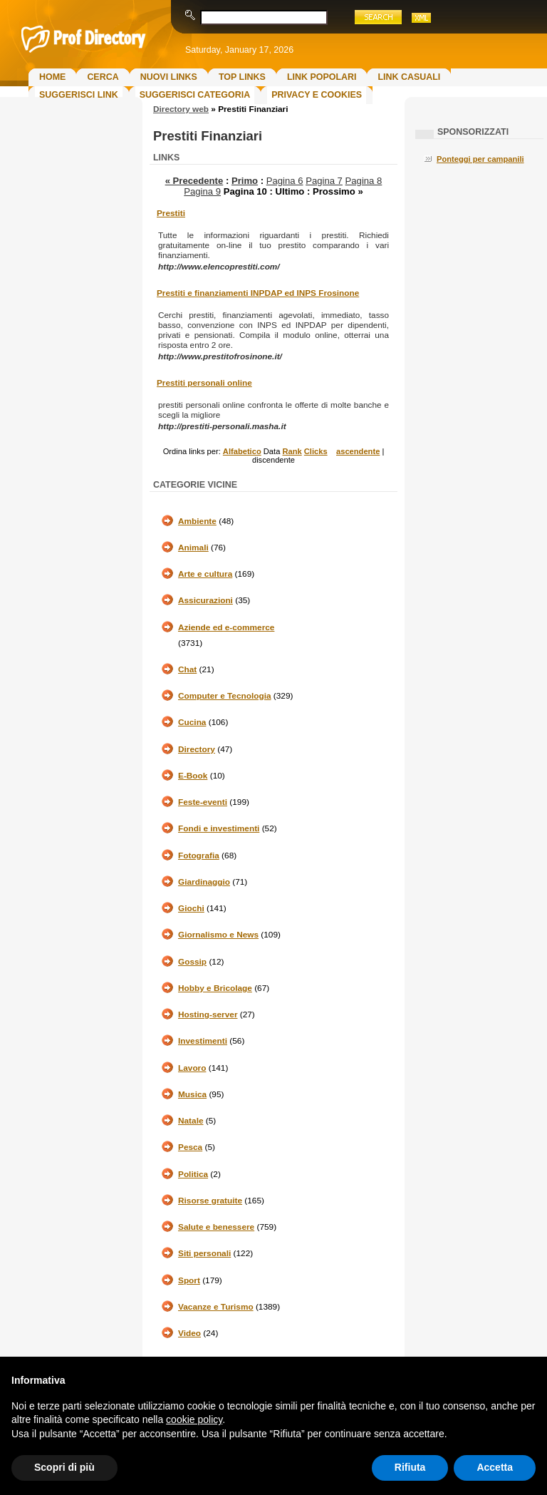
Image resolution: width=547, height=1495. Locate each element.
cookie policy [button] (194, 1419)
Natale (191, 1121)
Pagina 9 (202, 191)
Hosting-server (207, 1014)
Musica (192, 1094)
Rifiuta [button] (410, 1467)
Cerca (102, 77)
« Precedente (194, 180)
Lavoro (192, 1068)
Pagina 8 (363, 180)
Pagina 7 (324, 180)
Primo (244, 180)
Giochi (191, 908)
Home (52, 77)
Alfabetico (242, 451)
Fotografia (198, 855)
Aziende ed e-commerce (226, 627)
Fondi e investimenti (218, 828)
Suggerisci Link (78, 95)
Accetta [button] (494, 1467)
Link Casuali (408, 77)
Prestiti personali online (204, 383)
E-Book (192, 776)
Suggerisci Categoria (195, 95)
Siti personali (204, 1253)
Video (189, 1333)
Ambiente (197, 521)
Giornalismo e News (218, 935)
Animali (193, 548)
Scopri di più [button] (64, 1467)
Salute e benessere (216, 1227)
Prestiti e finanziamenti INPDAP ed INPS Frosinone (258, 293)
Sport (189, 1280)
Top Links (242, 77)
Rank (291, 451)
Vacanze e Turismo (216, 1307)
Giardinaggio (204, 882)
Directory (196, 749)
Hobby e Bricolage (215, 988)
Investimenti (202, 1041)
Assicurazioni (205, 600)
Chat (187, 669)
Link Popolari (322, 77)
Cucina (192, 722)
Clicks (316, 451)
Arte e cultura (205, 574)
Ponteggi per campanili (480, 159)
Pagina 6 (284, 180)
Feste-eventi (202, 802)
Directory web (181, 109)
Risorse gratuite (210, 1201)
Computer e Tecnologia (224, 696)
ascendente (358, 451)
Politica (193, 1174)
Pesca (190, 1147)
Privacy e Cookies (316, 95)
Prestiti (171, 213)
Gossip (192, 962)
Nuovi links (168, 77)
